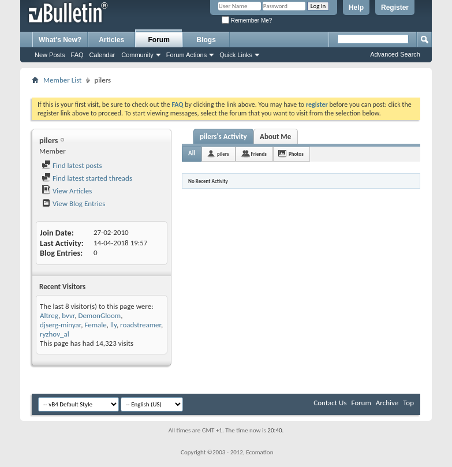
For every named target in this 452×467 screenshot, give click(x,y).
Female (95, 324)
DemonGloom (99, 315)
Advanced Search (395, 54)
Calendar (102, 54)
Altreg (49, 315)
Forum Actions (186, 54)
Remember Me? (247, 20)
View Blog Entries (73, 203)
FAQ (77, 54)
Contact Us (329, 402)
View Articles (67, 190)
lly (113, 324)
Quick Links (235, 54)
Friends (259, 154)
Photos (296, 154)
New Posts (50, 54)
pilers (223, 154)
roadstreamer (140, 324)
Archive (387, 402)
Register (395, 7)
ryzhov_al (54, 334)
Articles (111, 40)
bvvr (68, 315)
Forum (159, 40)
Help (356, 7)
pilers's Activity (223, 136)
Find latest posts (72, 165)
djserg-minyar (60, 324)
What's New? (60, 40)
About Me (275, 136)
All (191, 153)
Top (408, 402)
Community (137, 54)
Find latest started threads (87, 178)
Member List (62, 80)
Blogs (206, 40)
